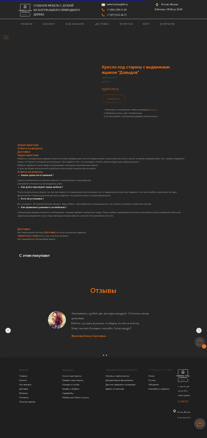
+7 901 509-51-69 (183, 417)
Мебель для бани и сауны (75, 397)
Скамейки (153, 389)
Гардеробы (67, 393)
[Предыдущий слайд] (8, 330)
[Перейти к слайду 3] (106, 355)
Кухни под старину (72, 376)
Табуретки (153, 384)
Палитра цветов (27, 402)
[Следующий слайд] (199, 330)
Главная (23, 376)
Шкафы (66, 389)
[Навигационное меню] (6, 37)
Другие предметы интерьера (120, 384)
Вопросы (23, 393)
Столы (151, 376)
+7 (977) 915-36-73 (117, 15)
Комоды (66, 384)
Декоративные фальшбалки (119, 380)
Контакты (24, 397)
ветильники (123, 376)
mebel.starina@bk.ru (117, 4)
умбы (77, 384)
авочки (165, 389)
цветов (153, 109)
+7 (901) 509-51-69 (117, 9)
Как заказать (25, 384)
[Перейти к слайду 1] (100, 355)
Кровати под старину (72, 380)
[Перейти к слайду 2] (103, 355)
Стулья (151, 380)
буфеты (75, 389)
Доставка (23, 389)
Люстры (110, 376)
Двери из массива (115, 389)
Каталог (23, 380)
